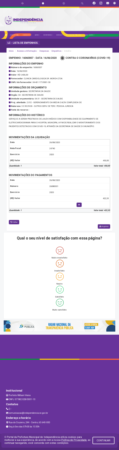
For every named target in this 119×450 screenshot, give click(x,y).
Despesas (44, 51)
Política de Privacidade (74, 440)
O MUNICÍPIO (27, 35)
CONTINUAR (103, 440)
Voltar (14, 222)
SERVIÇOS (59, 35)
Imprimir (104, 226)
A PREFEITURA (15, 35)
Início (11, 51)
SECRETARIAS (48, 35)
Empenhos (56, 51)
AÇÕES (37, 35)
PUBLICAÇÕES (90, 35)
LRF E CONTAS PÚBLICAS (74, 35)
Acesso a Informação (27, 51)
